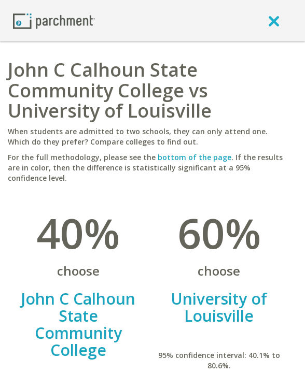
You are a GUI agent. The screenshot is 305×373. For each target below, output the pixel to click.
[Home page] (54, 20)
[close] (274, 21)
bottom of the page (194, 157)
